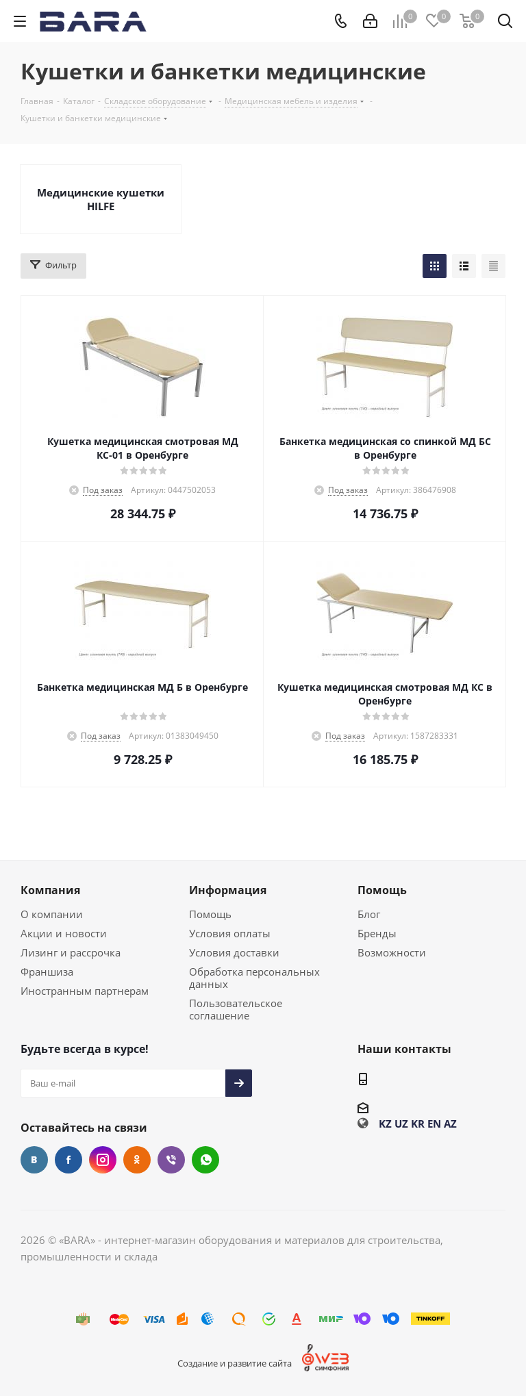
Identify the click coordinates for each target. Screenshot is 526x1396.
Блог (369, 914)
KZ (385, 1123)
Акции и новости (64, 933)
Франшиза (47, 971)
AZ (450, 1123)
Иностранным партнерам (85, 991)
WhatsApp (205, 1159)
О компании (52, 914)
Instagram (102, 1159)
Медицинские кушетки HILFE (100, 199)
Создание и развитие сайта (234, 1363)
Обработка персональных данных (254, 978)
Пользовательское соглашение (235, 1009)
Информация (227, 890)
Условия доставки (234, 952)
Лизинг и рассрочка (71, 952)
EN (434, 1123)
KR (418, 1123)
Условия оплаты (230, 933)
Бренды (377, 933)
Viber (171, 1159)
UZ (401, 1123)
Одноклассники (137, 1159)
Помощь (210, 914)
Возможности (392, 952)
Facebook (68, 1159)
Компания (50, 890)
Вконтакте (34, 1159)
